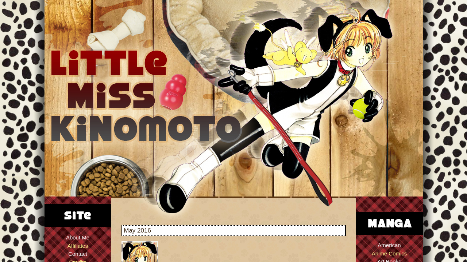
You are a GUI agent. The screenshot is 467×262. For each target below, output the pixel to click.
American (389, 245)
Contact (77, 254)
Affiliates (77, 246)
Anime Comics (389, 253)
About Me (77, 237)
